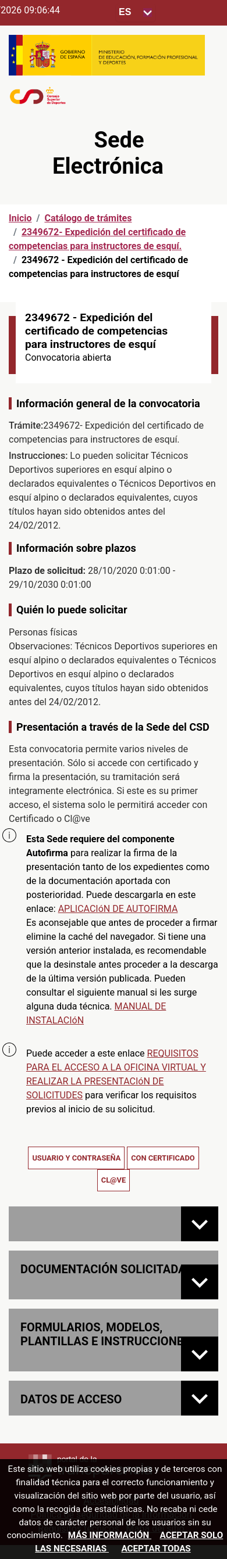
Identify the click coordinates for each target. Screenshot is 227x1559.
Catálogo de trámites (88, 218)
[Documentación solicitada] (199, 1282)
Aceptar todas (155, 1548)
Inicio (20, 218)
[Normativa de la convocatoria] (199, 1223)
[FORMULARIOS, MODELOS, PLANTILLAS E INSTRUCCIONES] (199, 1354)
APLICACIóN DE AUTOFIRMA (118, 908)
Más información (109, 1535)
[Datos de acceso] (199, 1398)
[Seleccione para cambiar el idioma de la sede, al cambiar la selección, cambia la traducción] (135, 12)
